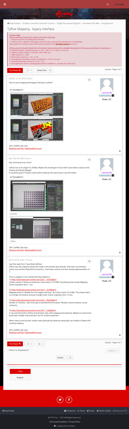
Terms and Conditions (58, 422)
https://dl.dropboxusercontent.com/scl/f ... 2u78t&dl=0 (33, 290)
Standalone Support (62, 44)
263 (109, 99)
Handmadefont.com (33, 148)
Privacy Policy (74, 422)
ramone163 (107, 93)
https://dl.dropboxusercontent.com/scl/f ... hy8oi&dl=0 (33, 310)
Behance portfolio (16, 148)
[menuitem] (108, 4)
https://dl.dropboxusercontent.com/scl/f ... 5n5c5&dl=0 (33, 280)
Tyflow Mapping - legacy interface (30, 29)
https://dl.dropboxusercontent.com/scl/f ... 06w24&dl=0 (34, 300)
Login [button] (20, 371)
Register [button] (20, 378)
